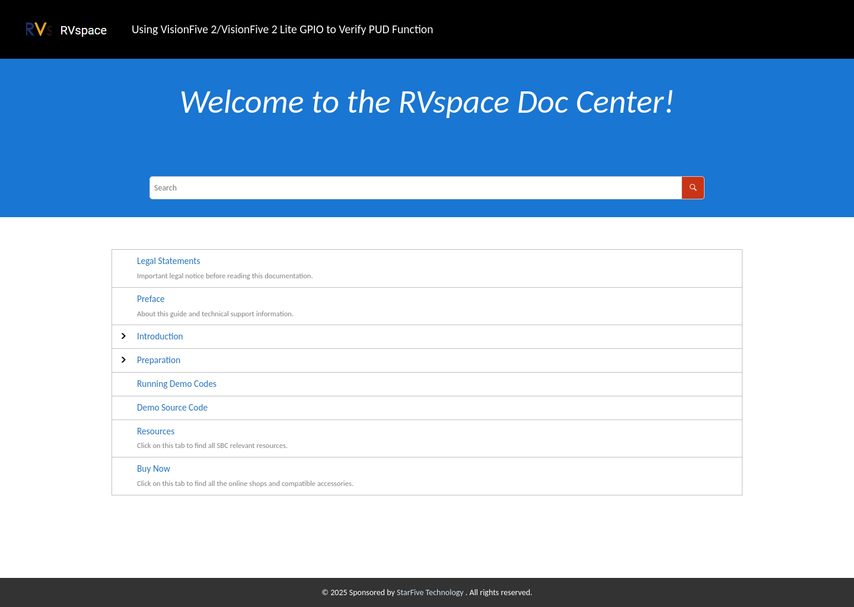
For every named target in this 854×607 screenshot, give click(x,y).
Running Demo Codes (176, 383)
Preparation (158, 360)
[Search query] (427, 187)
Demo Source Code (172, 407)
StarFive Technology (431, 592)
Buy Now (153, 468)
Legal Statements (168, 260)
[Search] (693, 187)
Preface (151, 298)
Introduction (160, 336)
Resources (155, 431)
